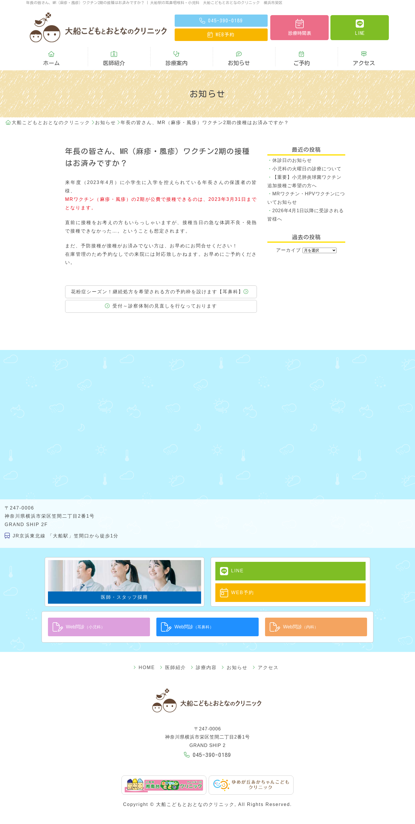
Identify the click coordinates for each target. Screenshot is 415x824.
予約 (221, 34)
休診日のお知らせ (292, 151)
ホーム (51, 54)
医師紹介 (114, 54)
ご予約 (301, 54)
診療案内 (176, 54)
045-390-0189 (207, 743)
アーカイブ (288, 241)
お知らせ (239, 54)
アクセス (364, 54)
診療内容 (203, 656)
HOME (154, 656)
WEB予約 (231, 582)
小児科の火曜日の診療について (306, 160)
